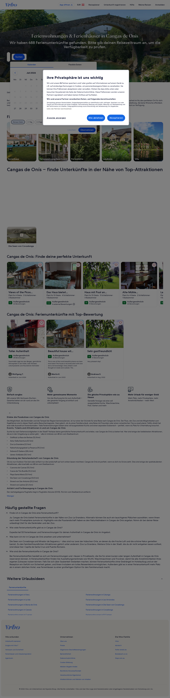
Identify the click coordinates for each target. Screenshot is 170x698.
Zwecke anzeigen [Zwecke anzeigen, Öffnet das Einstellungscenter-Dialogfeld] (56, 118)
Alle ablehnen (95, 118)
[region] (86, 97)
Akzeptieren (116, 118)
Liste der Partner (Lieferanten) (59, 109)
